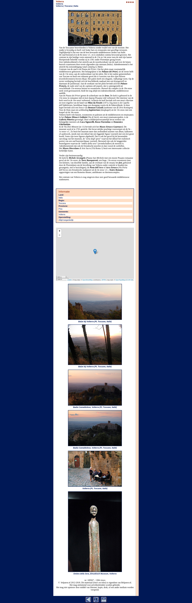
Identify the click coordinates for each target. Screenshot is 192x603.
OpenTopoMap (120, 280)
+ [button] (59, 231)
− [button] (59, 235)
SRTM (104, 280)
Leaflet (69, 280)
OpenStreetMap (87, 280)
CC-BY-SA (129, 280)
